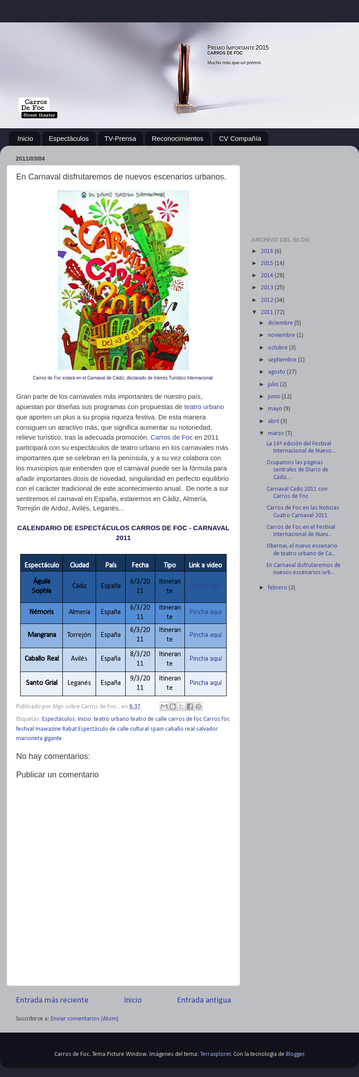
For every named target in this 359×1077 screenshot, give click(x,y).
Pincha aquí (205, 586)
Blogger (295, 1054)
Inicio (25, 138)
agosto (277, 372)
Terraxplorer (215, 1054)
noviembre (282, 335)
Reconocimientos (177, 138)
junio (275, 397)
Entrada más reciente (52, 1000)
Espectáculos (69, 138)
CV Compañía (240, 138)
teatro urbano (204, 406)
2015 (268, 263)
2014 (268, 276)
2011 (268, 312)
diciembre (281, 323)
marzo (276, 433)
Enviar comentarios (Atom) (84, 1019)
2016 (268, 251)
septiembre (283, 360)
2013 (268, 288)
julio (274, 385)
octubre (278, 348)
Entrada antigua (204, 1000)
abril (274, 421)
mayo (276, 409)
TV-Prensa (120, 138)
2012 (268, 300)
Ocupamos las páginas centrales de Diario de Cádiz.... (297, 470)
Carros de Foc (173, 437)
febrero (278, 588)
